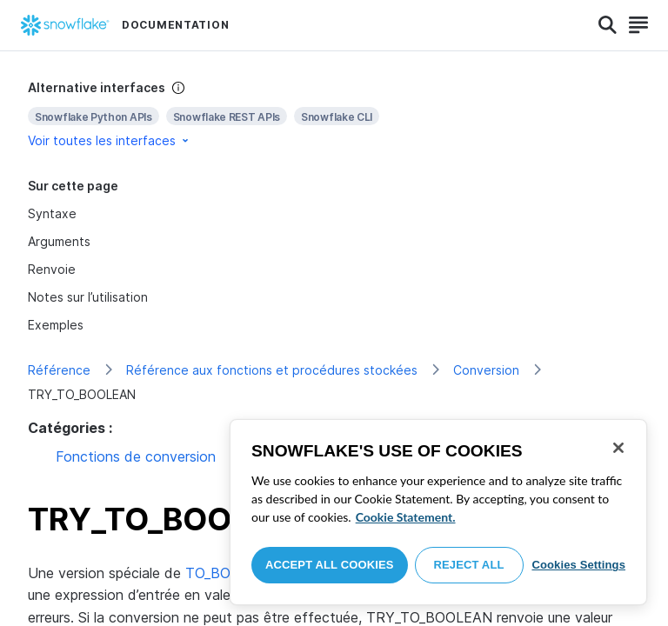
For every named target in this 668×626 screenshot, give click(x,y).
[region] (438, 512)
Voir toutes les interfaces (109, 140)
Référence (59, 370)
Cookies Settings (578, 564)
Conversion (486, 370)
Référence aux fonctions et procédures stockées (272, 370)
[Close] (618, 448)
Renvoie (52, 269)
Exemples (56, 324)
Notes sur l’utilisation (88, 297)
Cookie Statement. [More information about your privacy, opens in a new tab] (406, 516)
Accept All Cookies (329, 564)
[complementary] (334, 114)
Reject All (469, 564)
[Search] (607, 25)
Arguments (59, 241)
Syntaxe (52, 213)
